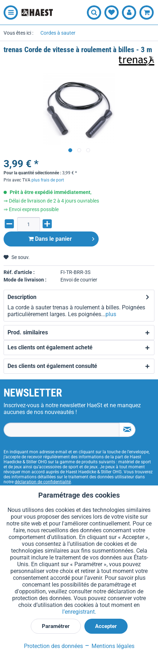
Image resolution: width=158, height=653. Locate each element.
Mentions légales (109, 646)
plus (110, 314)
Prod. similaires (28, 332)
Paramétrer (56, 626)
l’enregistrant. (79, 611)
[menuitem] (9, 12)
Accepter (106, 626)
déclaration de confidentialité (43, 481)
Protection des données (53, 646)
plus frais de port (47, 180)
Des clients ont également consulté (52, 366)
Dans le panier (61, 237)
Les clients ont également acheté (50, 347)
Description (22, 297)
